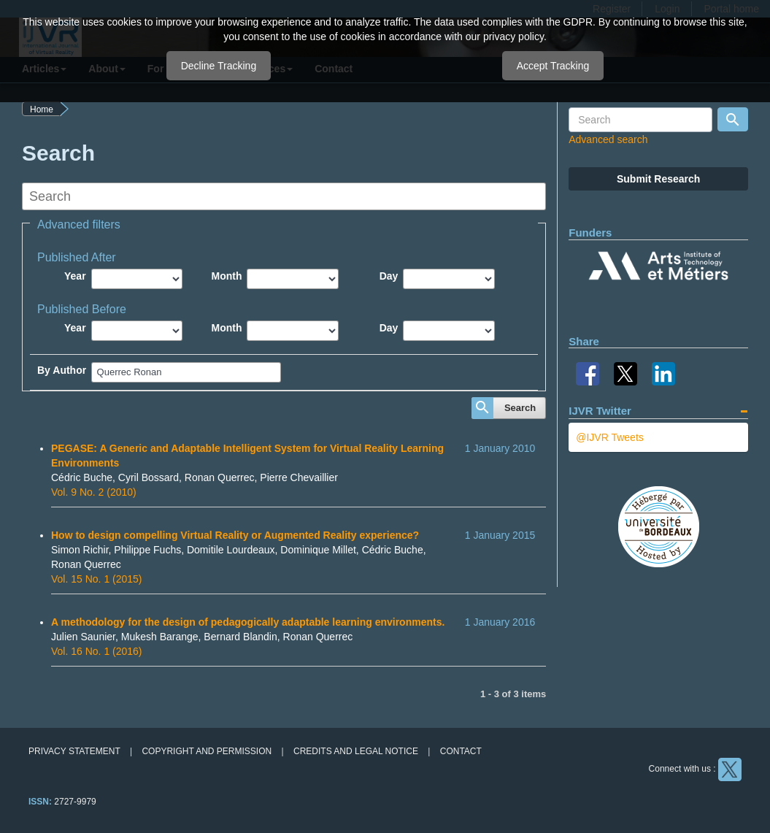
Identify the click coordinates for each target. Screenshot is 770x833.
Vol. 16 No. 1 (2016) (96, 651)
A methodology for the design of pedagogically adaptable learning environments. (247, 622)
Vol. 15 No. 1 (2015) (96, 579)
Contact (461, 751)
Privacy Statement (74, 751)
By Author (61, 370)
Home (41, 109)
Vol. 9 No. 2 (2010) (93, 492)
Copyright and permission (207, 751)
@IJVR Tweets (610, 437)
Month (226, 276)
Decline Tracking (219, 66)
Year (75, 276)
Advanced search (608, 139)
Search (520, 407)
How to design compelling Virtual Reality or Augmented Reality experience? (235, 535)
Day (389, 276)
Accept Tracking (553, 66)
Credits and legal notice (355, 751)
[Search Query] (640, 119)
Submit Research (658, 179)
